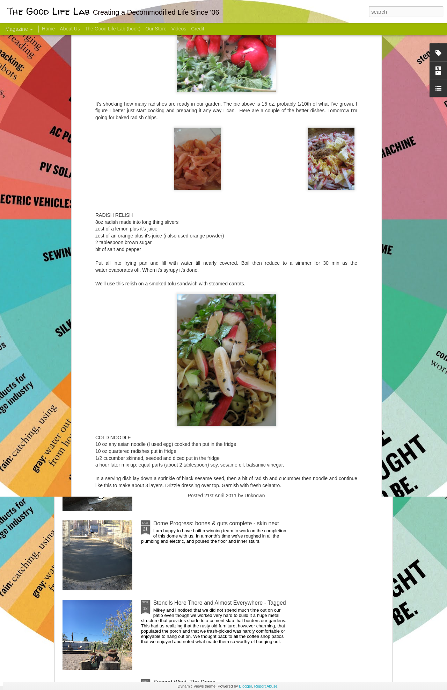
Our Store (156, 28)
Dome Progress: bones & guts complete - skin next (216, 523)
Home (48, 28)
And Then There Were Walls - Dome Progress (210, 444)
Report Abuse (266, 686)
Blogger (245, 686)
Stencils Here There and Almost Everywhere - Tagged (219, 603)
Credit (197, 28)
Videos (178, 28)
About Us (70, 28)
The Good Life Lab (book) (113, 28)
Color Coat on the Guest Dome (113, 414)
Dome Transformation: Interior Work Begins (207, 334)
